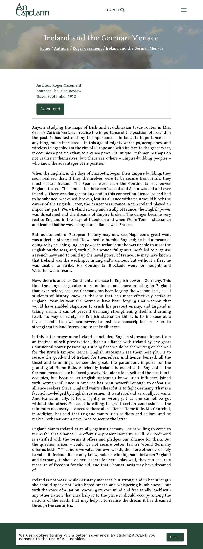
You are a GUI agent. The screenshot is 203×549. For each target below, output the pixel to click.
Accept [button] (175, 537)
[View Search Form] (115, 10)
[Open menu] (183, 10)
